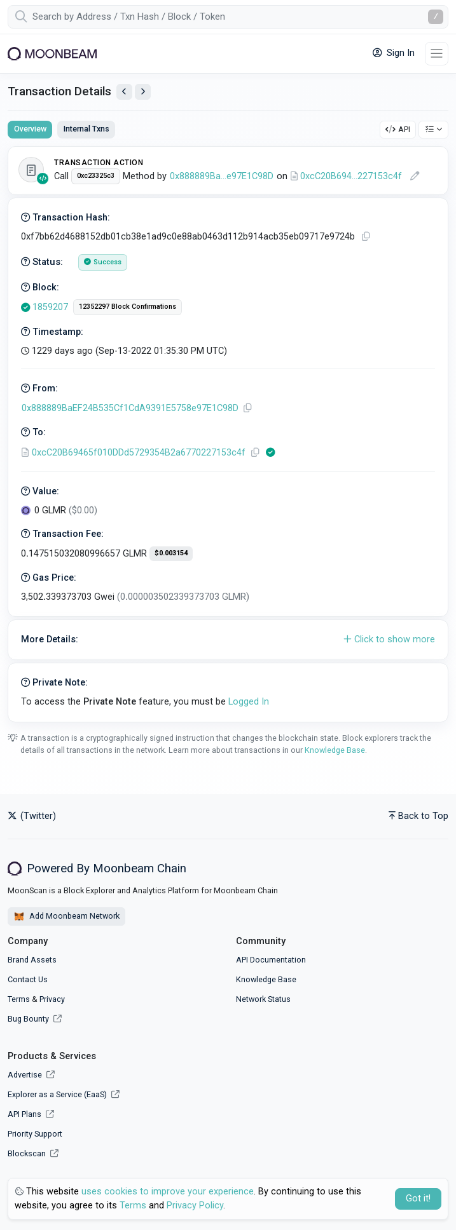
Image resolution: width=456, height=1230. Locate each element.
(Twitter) (32, 816)
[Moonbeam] (52, 53)
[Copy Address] (247, 408)
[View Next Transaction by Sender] (143, 92)
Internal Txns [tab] (86, 128)
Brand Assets (32, 959)
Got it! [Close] (418, 1198)
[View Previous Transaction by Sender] (124, 92)
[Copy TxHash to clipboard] (365, 236)
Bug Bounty (28, 1019)
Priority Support (35, 1134)
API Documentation (271, 959)
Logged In (248, 701)
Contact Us (28, 979)
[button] (228, 639)
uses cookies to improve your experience (167, 1191)
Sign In (394, 53)
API (397, 129)
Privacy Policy (195, 1205)
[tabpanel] (228, 434)
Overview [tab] (30, 128)
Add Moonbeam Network (66, 916)
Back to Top (418, 816)
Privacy (52, 999)
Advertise (31, 1074)
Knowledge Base (335, 750)
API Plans (31, 1114)
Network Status (263, 999)
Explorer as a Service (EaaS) (64, 1094)
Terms (19, 999)
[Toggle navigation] (436, 53)
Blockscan (33, 1153)
